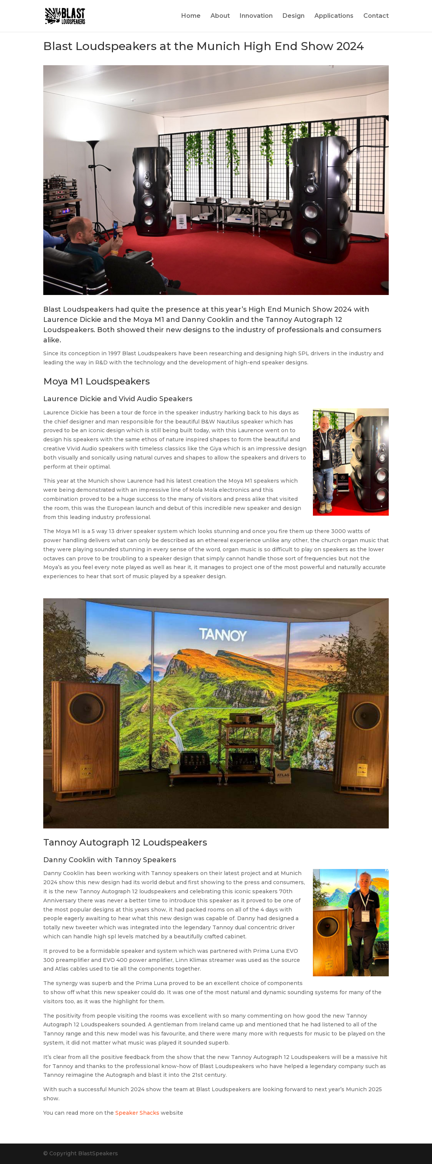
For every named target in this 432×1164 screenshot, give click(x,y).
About (220, 16)
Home (191, 16)
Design (294, 16)
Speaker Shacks (137, 1112)
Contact (376, 16)
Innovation (256, 16)
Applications (333, 16)
